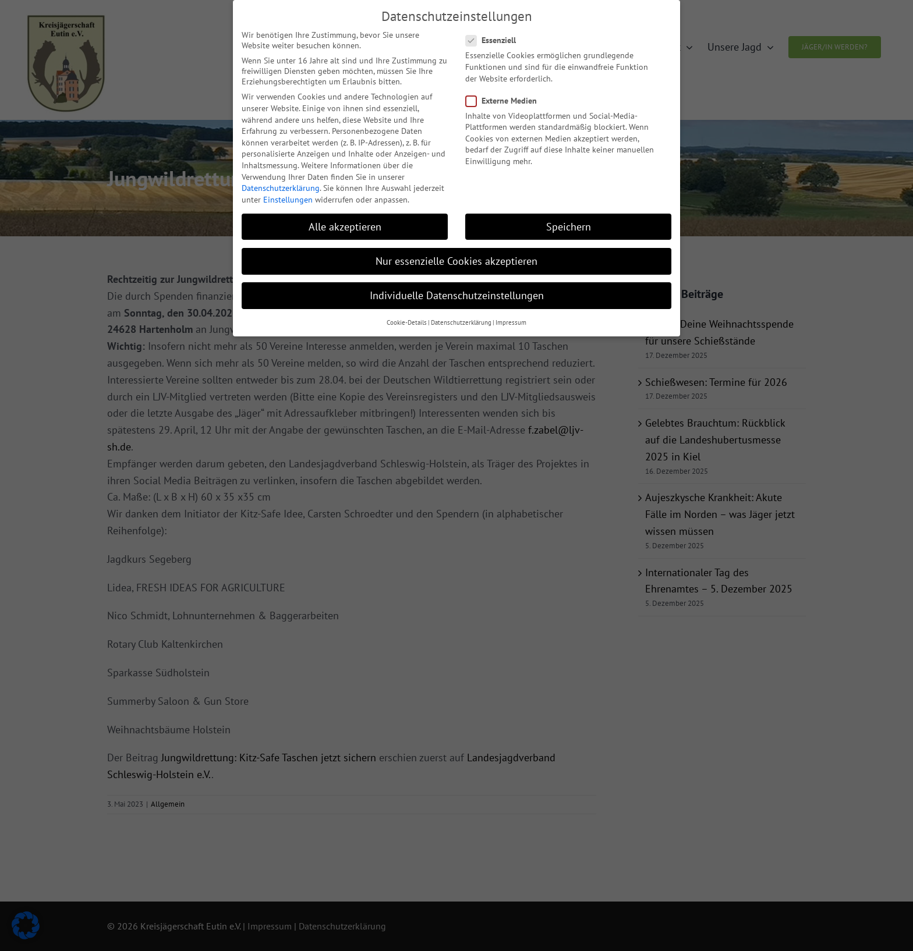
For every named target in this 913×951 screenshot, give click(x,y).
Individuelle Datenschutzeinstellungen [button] (457, 285)
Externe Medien (506, 91)
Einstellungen (288, 189)
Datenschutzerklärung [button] (461, 313)
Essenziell (495, 31)
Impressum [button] (511, 313)
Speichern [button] (568, 216)
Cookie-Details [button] (407, 313)
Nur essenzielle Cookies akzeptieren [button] (456, 251)
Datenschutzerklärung (281, 178)
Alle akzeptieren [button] (345, 216)
